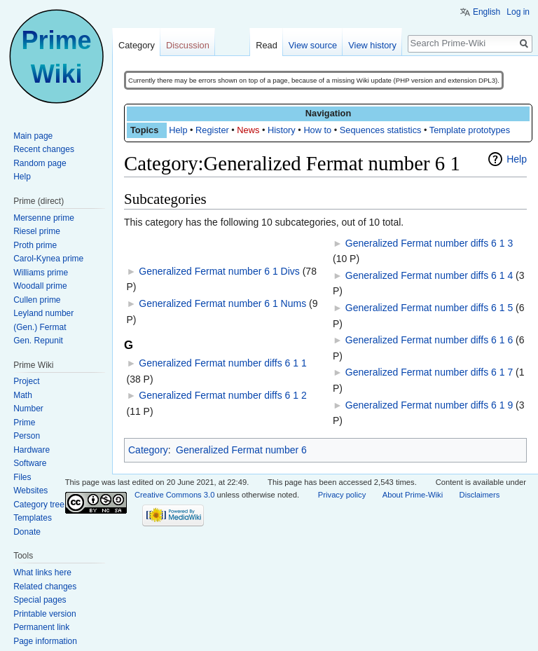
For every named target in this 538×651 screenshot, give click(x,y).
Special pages (39, 600)
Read (266, 45)
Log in (518, 12)
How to (317, 130)
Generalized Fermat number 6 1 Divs (219, 271)
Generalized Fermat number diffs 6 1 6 (429, 339)
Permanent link (41, 627)
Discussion (187, 45)
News (248, 130)
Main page (33, 136)
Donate (27, 532)
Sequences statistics (381, 130)
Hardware (31, 450)
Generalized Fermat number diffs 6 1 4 (429, 275)
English (486, 12)
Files (22, 477)
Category (148, 449)
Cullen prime (36, 300)
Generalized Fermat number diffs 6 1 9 (429, 405)
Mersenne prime (43, 218)
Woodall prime (40, 286)
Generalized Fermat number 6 (241, 449)
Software (29, 463)
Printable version (44, 614)
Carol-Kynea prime (48, 258)
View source (313, 45)
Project (26, 381)
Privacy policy (342, 495)
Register (212, 130)
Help (178, 130)
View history (372, 45)
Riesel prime (36, 231)
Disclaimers (480, 495)
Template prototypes (469, 130)
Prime (24, 422)
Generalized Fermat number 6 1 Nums (222, 303)
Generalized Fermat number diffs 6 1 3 (429, 243)
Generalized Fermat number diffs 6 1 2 (222, 395)
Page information (45, 641)
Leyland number (43, 313)
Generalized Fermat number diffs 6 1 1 (222, 363)
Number (28, 408)
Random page (39, 163)
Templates (32, 518)
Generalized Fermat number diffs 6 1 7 (429, 372)
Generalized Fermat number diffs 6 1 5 (429, 307)
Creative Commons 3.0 (174, 495)
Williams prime (40, 272)
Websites (30, 490)
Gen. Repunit (38, 340)
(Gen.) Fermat (39, 327)
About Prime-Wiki (412, 495)
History (282, 130)
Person (26, 436)
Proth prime (35, 245)
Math (22, 395)
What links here (42, 572)
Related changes (44, 586)
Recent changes (43, 149)
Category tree (38, 504)
